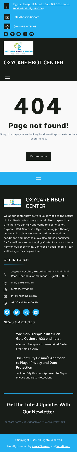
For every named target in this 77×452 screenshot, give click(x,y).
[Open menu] (7, 77)
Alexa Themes (41, 446)
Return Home (38, 156)
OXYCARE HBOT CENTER (34, 62)
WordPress (63, 446)
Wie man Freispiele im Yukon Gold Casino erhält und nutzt (38, 336)
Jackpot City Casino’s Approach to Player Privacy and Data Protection (40, 362)
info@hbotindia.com (26, 17)
